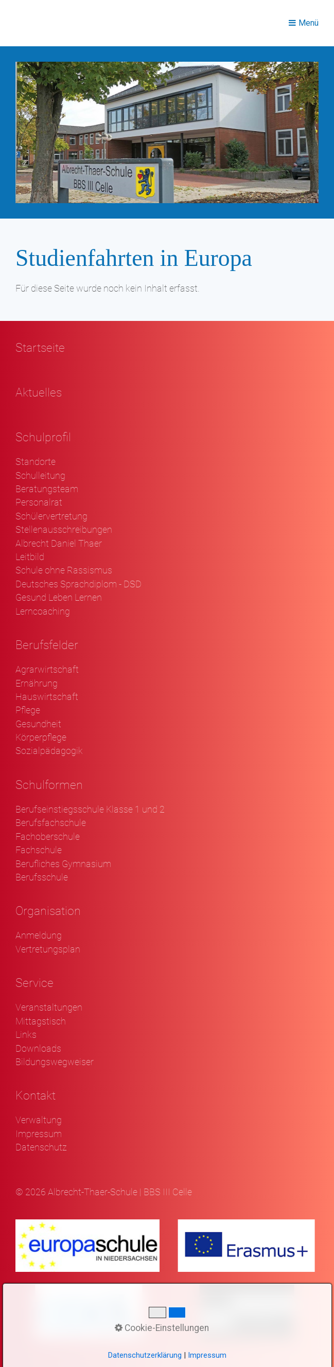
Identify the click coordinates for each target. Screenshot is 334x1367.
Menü (308, 23)
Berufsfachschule (50, 823)
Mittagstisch (40, 1021)
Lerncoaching (42, 611)
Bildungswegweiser (54, 1062)
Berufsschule (41, 877)
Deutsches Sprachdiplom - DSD (78, 584)
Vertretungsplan (47, 949)
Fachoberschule (47, 837)
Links (26, 1035)
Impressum (38, 1134)
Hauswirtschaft (46, 697)
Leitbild (29, 557)
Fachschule (38, 850)
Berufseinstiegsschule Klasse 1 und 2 (90, 809)
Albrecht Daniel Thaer (58, 543)
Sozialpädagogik (49, 751)
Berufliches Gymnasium (63, 864)
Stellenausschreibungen (63, 530)
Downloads (38, 1049)
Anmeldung (38, 935)
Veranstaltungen (48, 1007)
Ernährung (36, 683)
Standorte (35, 462)
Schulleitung (40, 476)
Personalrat (38, 502)
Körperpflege (40, 737)
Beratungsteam (46, 489)
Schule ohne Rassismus (63, 570)
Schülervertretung (51, 516)
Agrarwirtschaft (47, 669)
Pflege (27, 710)
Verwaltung (38, 1120)
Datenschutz (41, 1147)
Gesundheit (38, 724)
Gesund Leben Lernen (58, 597)
